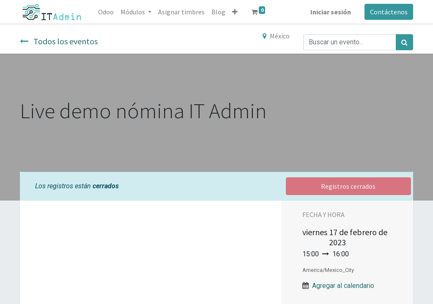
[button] (235, 11)
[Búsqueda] (404, 42)
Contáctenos (389, 12)
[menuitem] (106, 11)
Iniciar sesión (330, 12)
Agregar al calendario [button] (343, 286)
